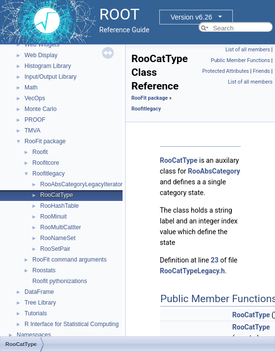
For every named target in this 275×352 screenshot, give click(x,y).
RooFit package (45, 141)
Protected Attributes (225, 71)
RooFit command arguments (69, 259)
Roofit (40, 152)
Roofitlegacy (48, 173)
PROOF (35, 119)
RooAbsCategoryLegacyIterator (81, 184)
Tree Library (40, 302)
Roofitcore (45, 162)
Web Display (41, 55)
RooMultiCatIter (60, 227)
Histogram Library (48, 66)
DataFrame (39, 291)
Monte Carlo (40, 109)
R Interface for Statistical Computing (72, 324)
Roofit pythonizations (59, 281)
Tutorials (36, 313)
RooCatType (56, 195)
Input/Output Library (50, 76)
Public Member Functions (240, 60)
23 (215, 260)
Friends (261, 71)
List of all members (247, 49)
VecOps (35, 98)
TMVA (32, 130)
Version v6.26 (191, 17)
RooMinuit (53, 216)
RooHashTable (59, 205)
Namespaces (34, 334)
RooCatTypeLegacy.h (192, 271)
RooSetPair (55, 248)
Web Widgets (42, 44)
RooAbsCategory (214, 171)
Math (31, 87)
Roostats (43, 270)
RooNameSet (57, 238)
